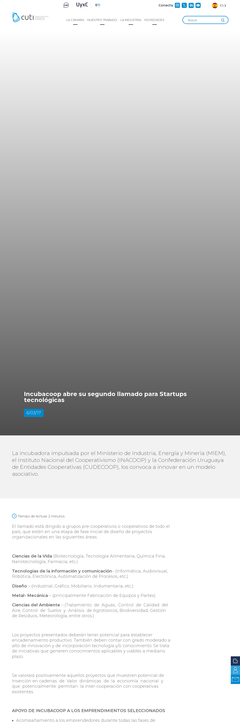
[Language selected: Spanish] (219, 5)
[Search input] (203, 20)
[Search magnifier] (223, 20)
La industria (130, 20)
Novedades (154, 20)
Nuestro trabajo (102, 20)
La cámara (75, 20)
